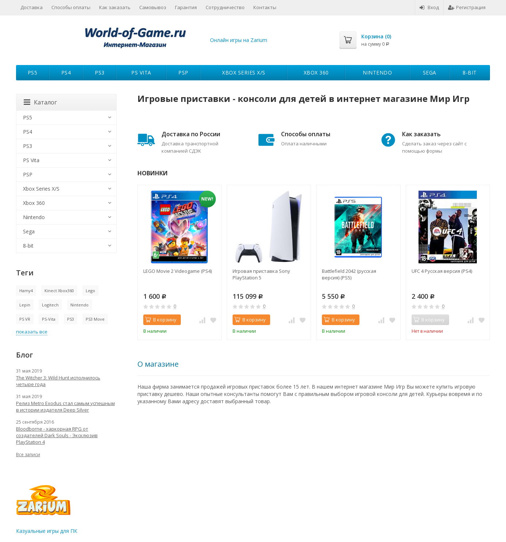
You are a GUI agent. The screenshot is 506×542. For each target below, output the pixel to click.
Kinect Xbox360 (59, 290)
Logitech (50, 305)
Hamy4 (26, 290)
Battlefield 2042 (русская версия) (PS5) (349, 274)
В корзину (160, 319)
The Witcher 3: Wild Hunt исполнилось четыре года (58, 381)
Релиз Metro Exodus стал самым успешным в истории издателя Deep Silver (65, 406)
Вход (429, 7)
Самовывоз (152, 7)
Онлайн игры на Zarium (238, 40)
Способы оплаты (70, 7)
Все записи (28, 454)
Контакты (264, 7)
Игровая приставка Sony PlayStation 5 (261, 274)
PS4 (66, 72)
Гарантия (186, 7)
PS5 (33, 72)
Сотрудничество (225, 7)
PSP (183, 72)
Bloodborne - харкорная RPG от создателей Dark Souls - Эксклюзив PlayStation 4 (57, 435)
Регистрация (467, 7)
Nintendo (377, 72)
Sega (429, 72)
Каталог (40, 102)
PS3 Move (95, 319)
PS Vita (141, 72)
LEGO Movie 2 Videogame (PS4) (177, 271)
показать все (31, 331)
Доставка (31, 7)
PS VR (24, 319)
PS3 (100, 72)
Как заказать (115, 7)
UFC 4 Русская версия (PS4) (442, 271)
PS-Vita (48, 319)
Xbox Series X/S (243, 72)
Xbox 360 (316, 72)
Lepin (24, 305)
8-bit (470, 72)
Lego (90, 290)
